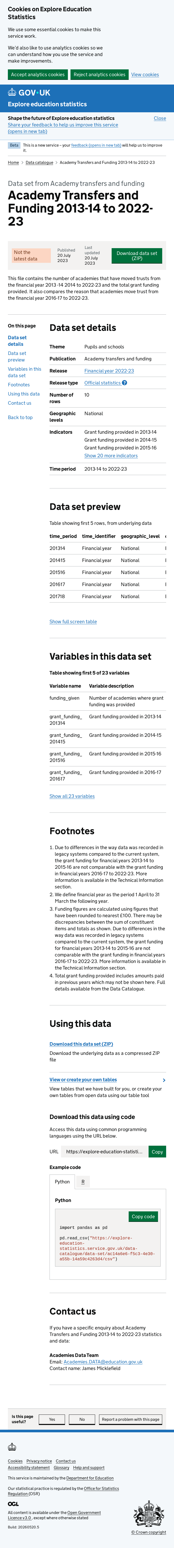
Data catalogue (39, 162)
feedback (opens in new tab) (96, 145)
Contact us (19, 403)
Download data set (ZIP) (137, 255)
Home (13, 162)
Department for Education (90, 1477)
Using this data (24, 394)
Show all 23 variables (72, 796)
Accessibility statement (29, 1467)
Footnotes (19, 385)
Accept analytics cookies (38, 74)
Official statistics (105, 383)
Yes (57, 1419)
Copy (157, 1152)
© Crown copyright (148, 1532)
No (87, 1419)
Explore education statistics (47, 104)
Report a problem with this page (130, 1419)
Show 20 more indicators (111, 455)
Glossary (61, 1467)
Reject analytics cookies (100, 74)
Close (160, 118)
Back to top (20, 417)
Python (62, 1182)
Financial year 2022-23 (109, 371)
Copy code (143, 1216)
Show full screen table (73, 622)
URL (54, 1152)
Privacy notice (39, 1460)
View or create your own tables (83, 1080)
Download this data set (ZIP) (81, 1044)
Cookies (15, 1460)
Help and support (89, 1467)
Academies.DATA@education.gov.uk (103, 1362)
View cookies (145, 74)
